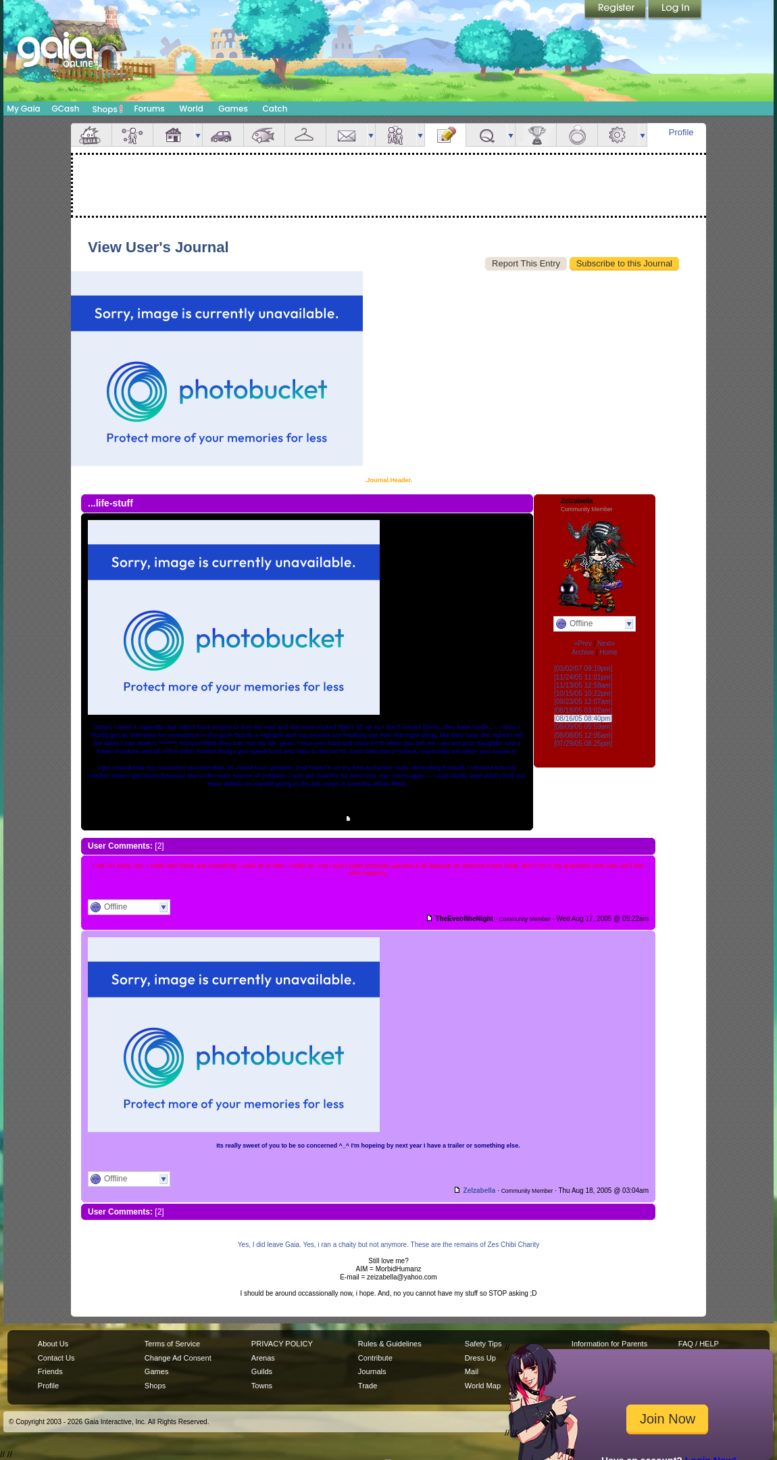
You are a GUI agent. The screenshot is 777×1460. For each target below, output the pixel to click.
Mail (346, 135)
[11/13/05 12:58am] (583, 685)
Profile (681, 132)
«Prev (583, 643)
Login (675, 10)
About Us (53, 1344)
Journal (445, 135)
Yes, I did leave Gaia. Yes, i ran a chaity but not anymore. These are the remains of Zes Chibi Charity (388, 1244)
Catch (275, 108)
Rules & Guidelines (390, 1344)
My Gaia (23, 108)
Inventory (305, 135)
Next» (606, 643)
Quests (486, 135)
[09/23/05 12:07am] (583, 701)
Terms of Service (172, 1344)
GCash (66, 108)
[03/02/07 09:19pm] (583, 668)
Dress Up (480, 1358)
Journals (372, 1371)
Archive (583, 652)
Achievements (536, 135)
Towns (261, 1386)
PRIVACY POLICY (282, 1344)
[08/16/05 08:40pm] (583, 718)
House (173, 135)
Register (616, 10)
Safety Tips (483, 1344)
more (198, 135)
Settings (618, 135)
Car (223, 135)
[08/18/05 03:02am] (583, 710)
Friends (396, 135)
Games (233, 108)
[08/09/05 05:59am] (583, 726)
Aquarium (264, 135)
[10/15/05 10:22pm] (583, 693)
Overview (91, 135)
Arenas (263, 1358)
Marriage (577, 135)
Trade (367, 1386)
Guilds (261, 1371)
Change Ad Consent (178, 1358)
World (191, 108)
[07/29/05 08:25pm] (583, 743)
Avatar (132, 135)
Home (608, 652)
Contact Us (56, 1358)
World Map (483, 1386)
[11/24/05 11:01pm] (583, 677)
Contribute (375, 1358)
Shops (108, 109)
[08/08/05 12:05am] (583, 735)
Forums (149, 108)
